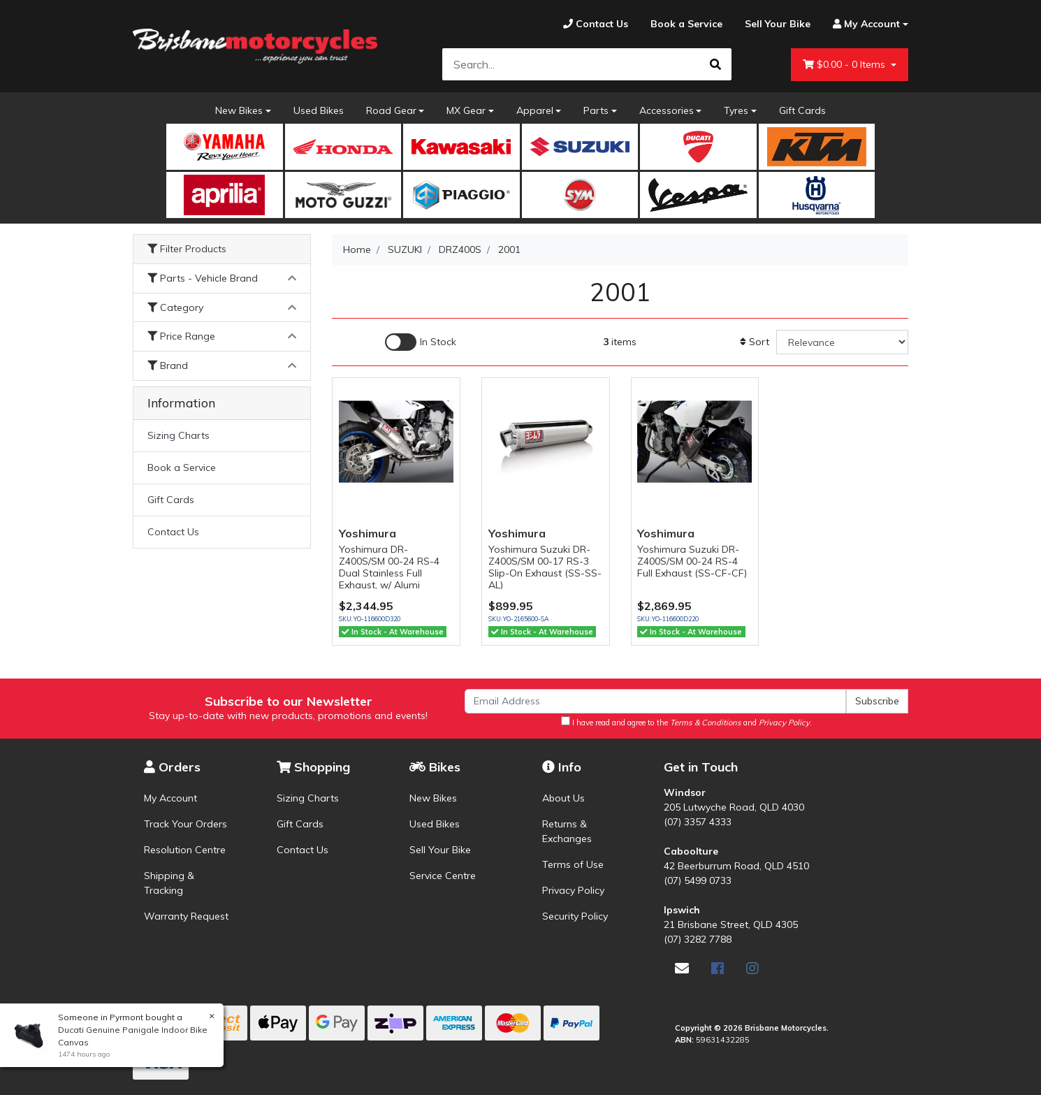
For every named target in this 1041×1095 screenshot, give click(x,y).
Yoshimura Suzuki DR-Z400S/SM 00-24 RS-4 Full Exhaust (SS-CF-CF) (692, 561)
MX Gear (466, 110)
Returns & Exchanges (567, 831)
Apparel (534, 110)
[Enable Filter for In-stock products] (420, 342)
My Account (170, 798)
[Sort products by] (842, 342)
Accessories (666, 110)
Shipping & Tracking (169, 883)
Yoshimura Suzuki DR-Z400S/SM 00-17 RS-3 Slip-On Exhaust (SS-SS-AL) (545, 566)
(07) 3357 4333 (697, 821)
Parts (596, 110)
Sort (754, 341)
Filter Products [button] (186, 249)
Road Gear (391, 110)
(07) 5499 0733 (697, 880)
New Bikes (239, 110)
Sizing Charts (178, 435)
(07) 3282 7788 (697, 939)
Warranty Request (186, 916)
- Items (845, 64)
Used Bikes (318, 110)
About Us (563, 798)
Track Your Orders (185, 824)
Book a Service (181, 467)
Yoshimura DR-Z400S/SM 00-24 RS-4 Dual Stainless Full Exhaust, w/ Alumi (389, 566)
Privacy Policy (573, 890)
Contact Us (173, 531)
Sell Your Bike (440, 849)
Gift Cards (802, 110)
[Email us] (682, 968)
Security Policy (575, 916)
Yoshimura (367, 533)
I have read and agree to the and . (686, 721)
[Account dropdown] (865, 24)
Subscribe (877, 701)
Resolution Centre (185, 849)
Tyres (736, 110)
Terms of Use (573, 864)
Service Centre (442, 875)
